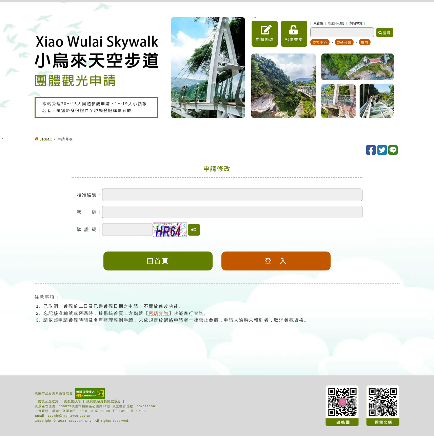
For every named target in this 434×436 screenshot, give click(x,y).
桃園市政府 (336, 23)
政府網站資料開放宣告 (103, 401)
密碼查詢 (294, 33)
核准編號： (89, 194)
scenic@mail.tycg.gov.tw (69, 415)
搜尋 (384, 32)
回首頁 (158, 260)
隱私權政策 (72, 401)
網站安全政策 (48, 401)
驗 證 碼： (89, 229)
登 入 (276, 260)
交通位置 (344, 42)
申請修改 (265, 33)
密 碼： (89, 212)
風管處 (318, 23)
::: (254, 16)
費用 (364, 42)
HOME (46, 139)
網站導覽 (356, 23)
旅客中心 (320, 42)
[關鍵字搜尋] (342, 32)
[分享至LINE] (393, 150)
